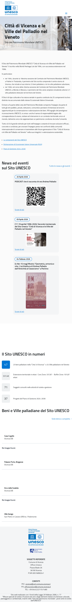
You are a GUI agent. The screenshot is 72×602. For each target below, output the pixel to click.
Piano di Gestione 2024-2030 (14, 149)
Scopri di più (19, 210)
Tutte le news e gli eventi (59, 166)
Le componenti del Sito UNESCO (15, 140)
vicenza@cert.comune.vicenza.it (38, 584)
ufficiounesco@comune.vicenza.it (38, 587)
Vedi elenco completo (61, 419)
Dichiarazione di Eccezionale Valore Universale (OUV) (22, 144)
